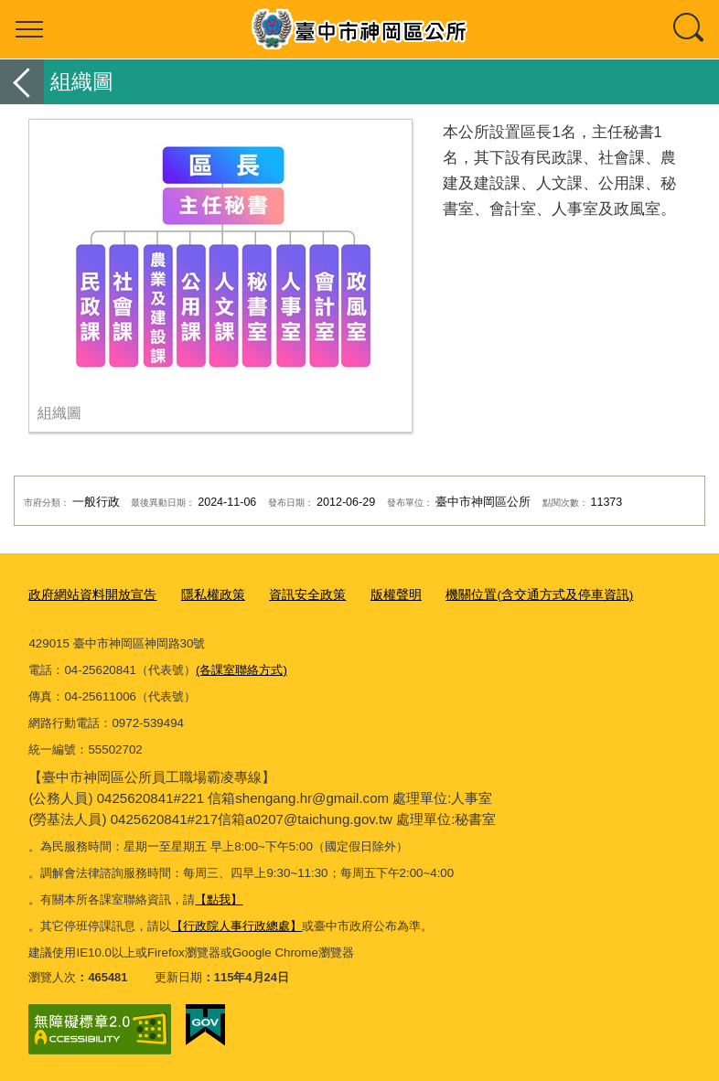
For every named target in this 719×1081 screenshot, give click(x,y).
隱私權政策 (201, 595)
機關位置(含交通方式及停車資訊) (510, 595)
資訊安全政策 (291, 595)
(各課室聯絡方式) (241, 669)
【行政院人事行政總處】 (236, 925)
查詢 (689, 29)
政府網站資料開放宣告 (87, 595)
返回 (22, 81)
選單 (29, 29)
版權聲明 (375, 595)
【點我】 (218, 898)
